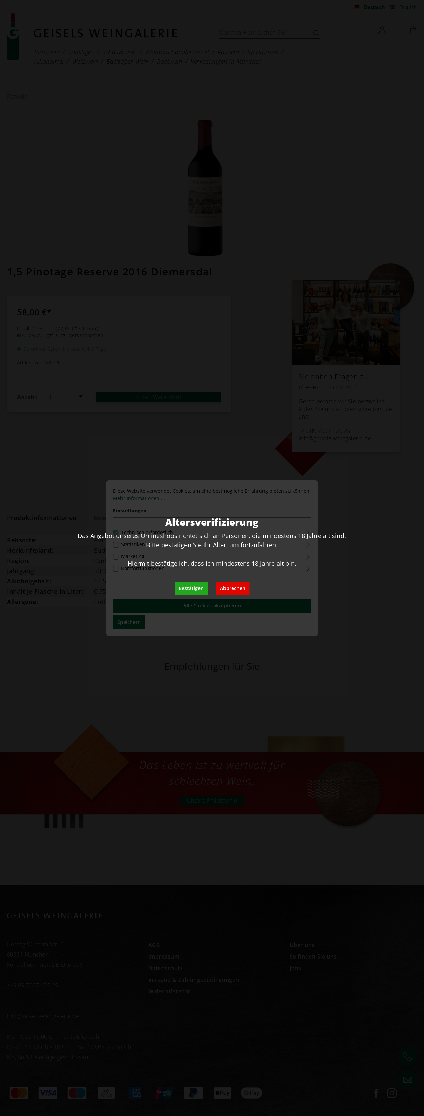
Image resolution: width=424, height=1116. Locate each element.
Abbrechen (232, 588)
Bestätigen (191, 588)
